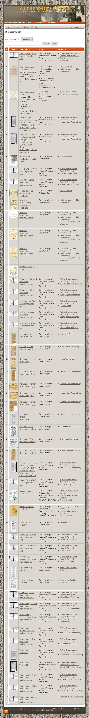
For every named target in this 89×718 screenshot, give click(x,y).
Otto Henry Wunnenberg (69, 426)
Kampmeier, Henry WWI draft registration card (27, 292)
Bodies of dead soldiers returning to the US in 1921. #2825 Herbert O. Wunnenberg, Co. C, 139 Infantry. (28, 123)
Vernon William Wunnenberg (71, 654)
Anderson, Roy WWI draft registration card (27, 56)
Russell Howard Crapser (69, 184)
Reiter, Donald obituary (25, 523)
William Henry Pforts (68, 484)
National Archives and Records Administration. (69, 54)
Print (70, 27)
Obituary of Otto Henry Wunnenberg (27, 427)
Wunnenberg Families (45, 8)
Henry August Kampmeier (70, 294)
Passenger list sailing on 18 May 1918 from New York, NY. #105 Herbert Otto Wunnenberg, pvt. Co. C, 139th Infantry (28, 469)
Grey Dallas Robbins (68, 539)
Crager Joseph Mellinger (69, 317)
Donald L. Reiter (66, 522)
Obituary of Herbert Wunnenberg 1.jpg (27, 372)
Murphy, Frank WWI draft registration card (27, 326)
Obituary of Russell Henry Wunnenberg (27, 451)
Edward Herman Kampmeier (71, 283)
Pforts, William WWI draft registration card (27, 482)
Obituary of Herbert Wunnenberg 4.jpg (27, 403)
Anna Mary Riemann (68, 92)
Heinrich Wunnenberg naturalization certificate (25, 204)
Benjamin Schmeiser (68, 561)
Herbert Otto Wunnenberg (70, 122)
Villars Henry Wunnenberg (70, 679)
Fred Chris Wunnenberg (69, 94)
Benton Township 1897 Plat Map (26, 68)
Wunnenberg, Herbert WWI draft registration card (27, 630)
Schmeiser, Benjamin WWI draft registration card (28, 559)
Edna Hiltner (49, 711)
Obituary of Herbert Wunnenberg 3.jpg (27, 394)
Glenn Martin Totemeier (69, 597)
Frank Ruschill (65, 550)
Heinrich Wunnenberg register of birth (26, 215)
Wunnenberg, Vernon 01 (25, 651)
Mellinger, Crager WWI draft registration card (26, 314)
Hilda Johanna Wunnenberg (71, 414)
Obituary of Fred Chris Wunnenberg (27, 347)
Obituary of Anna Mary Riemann (26, 335)
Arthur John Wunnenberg (70, 608)
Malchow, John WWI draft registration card (27, 303)
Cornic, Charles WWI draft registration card (28, 171)
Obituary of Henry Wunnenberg (27, 360)
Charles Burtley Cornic (68, 173)
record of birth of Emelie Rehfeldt (26, 492)
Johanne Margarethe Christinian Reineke (68, 213)
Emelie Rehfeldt (66, 67)
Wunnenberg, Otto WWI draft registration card (27, 641)
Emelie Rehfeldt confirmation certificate (26, 193)
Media (26, 27)
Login (9, 27)
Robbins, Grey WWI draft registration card (27, 537)
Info (35, 27)
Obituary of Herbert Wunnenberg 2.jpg (27, 385)
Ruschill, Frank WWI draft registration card (27, 548)
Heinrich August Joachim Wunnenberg (69, 70)
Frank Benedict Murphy (69, 328)
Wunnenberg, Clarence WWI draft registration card (27, 617)
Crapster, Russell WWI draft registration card (26, 182)
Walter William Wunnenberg (71, 690)
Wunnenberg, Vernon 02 (25, 663)
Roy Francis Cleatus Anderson (67, 59)
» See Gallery (27, 39)
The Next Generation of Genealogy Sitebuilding (36, 709)
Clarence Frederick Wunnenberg (67, 620)
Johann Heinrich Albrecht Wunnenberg (70, 223)
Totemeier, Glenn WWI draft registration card (26, 595)
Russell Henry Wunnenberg (70, 450)
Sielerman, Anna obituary (26, 569)
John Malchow (65, 306)
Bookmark (78, 27)
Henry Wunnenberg (67, 359)
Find (18, 27)
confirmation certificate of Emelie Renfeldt (27, 159)
